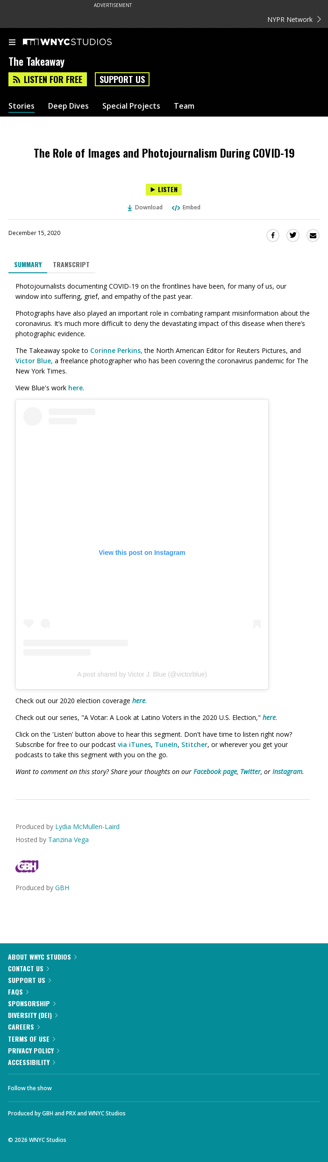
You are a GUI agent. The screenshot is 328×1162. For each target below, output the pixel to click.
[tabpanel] (164, 529)
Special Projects (131, 106)
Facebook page (215, 771)
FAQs (18, 991)
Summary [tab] (28, 264)
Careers (24, 1026)
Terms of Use (31, 1039)
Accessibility (31, 1062)
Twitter (250, 771)
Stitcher (194, 744)
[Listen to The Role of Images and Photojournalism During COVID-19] (164, 189)
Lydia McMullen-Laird (87, 826)
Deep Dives (68, 106)
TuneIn (166, 744)
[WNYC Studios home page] (79, 42)
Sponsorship (32, 1003)
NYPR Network (294, 19)
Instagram (287, 771)
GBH (62, 887)
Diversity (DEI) (32, 1015)
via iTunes (134, 744)
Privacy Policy (33, 1050)
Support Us (122, 79)
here (75, 387)
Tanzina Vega (68, 839)
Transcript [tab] (71, 264)
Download (145, 207)
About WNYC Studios (42, 956)
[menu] (12, 43)
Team (184, 106)
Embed (185, 207)
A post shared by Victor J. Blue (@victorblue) (142, 674)
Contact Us (28, 968)
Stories (21, 106)
